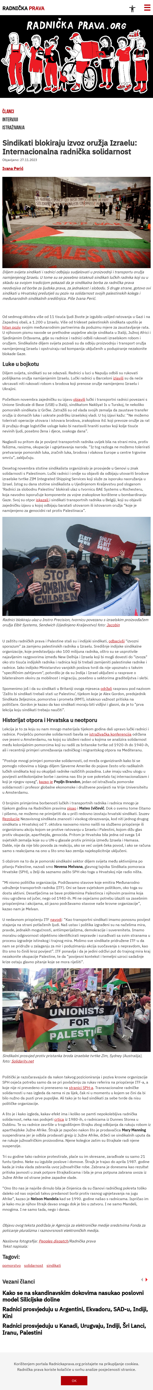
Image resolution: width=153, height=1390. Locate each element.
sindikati (54, 1265)
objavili (79, 399)
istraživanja (13, 127)
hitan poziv (11, 327)
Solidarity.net (22, 1061)
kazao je (46, 781)
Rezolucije (11, 818)
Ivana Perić (12, 168)
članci (8, 111)
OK (74, 1380)
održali (106, 688)
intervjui (10, 119)
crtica (59, 1119)
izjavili (118, 378)
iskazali (42, 499)
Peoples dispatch (53, 1241)
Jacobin (113, 625)
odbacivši (117, 641)
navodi (56, 919)
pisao (71, 808)
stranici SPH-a (81, 1087)
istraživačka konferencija (110, 734)
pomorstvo (11, 1265)
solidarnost (33, 1265)
